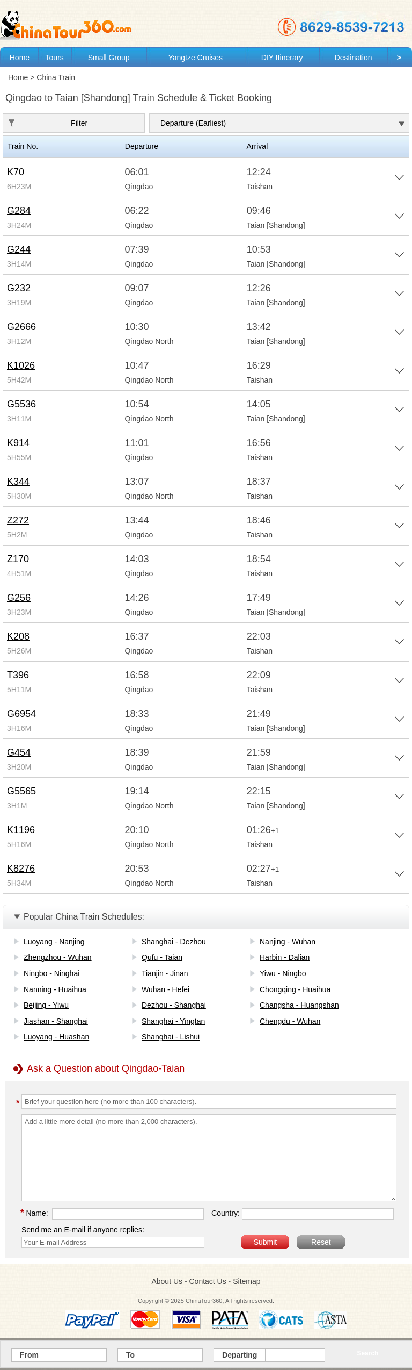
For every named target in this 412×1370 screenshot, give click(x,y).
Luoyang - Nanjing (54, 941)
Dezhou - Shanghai (174, 1005)
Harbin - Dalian (285, 957)
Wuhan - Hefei (165, 989)
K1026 (21, 365)
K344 (18, 481)
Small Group (109, 57)
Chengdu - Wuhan (290, 1021)
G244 (19, 249)
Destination (353, 57)
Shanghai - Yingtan (173, 1021)
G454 (19, 752)
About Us (166, 1281)
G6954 (21, 713)
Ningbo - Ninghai (51, 973)
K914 (18, 442)
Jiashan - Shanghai (56, 1021)
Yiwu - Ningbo (283, 973)
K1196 (21, 829)
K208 (18, 636)
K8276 (21, 868)
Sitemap (246, 1281)
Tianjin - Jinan (165, 973)
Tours (55, 57)
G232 (19, 288)
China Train (55, 77)
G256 (19, 597)
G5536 (21, 404)
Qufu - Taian (162, 957)
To (130, 1355)
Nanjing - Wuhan (287, 941)
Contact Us (207, 1281)
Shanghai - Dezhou (174, 941)
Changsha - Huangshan (299, 1005)
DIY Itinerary (282, 57)
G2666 (21, 326)
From (29, 1355)
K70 (15, 172)
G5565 (21, 791)
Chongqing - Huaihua (295, 989)
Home (20, 57)
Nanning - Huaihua (55, 989)
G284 (19, 210)
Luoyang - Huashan (56, 1036)
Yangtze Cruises (195, 57)
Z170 (18, 559)
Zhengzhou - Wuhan (58, 957)
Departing (239, 1355)
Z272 (18, 520)
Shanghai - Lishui (171, 1036)
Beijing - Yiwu (46, 1005)
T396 (18, 675)
